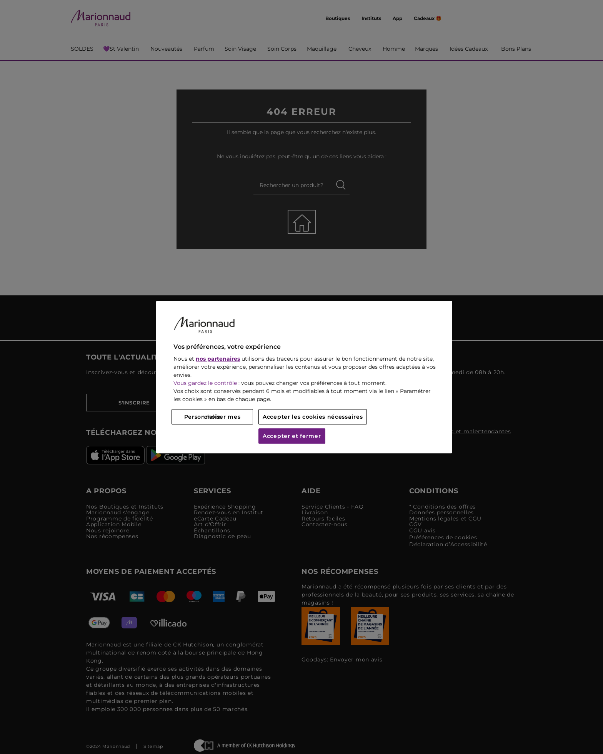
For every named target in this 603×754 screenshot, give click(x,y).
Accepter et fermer (292, 436)
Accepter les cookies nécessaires (313, 416)
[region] (304, 377)
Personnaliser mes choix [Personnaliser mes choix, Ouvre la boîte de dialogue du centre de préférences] (212, 416)
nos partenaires (218, 358)
